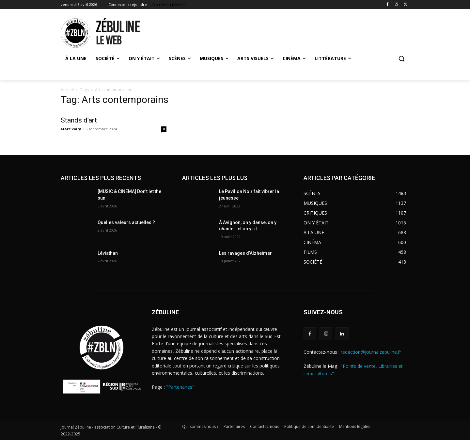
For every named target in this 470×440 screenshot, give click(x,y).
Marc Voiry (71, 128)
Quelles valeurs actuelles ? (127, 222)
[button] (401, 58)
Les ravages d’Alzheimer (245, 253)
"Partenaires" (180, 387)
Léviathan (108, 253)
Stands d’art (79, 120)
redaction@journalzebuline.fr (371, 352)
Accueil (67, 89)
